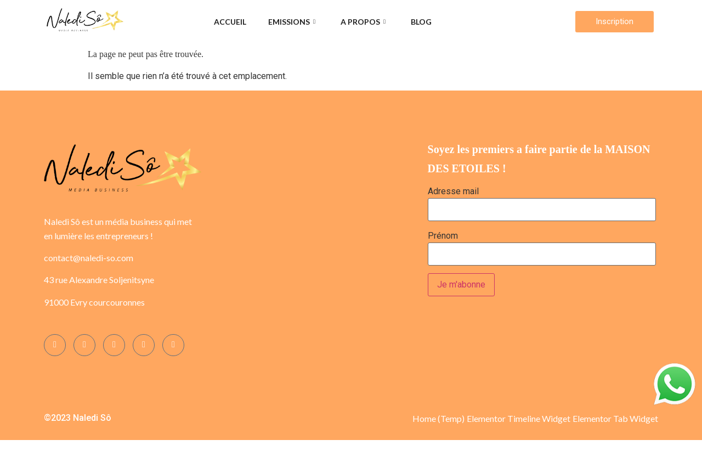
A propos (363, 21)
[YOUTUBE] (173, 345)
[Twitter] (114, 345)
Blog (421, 21)
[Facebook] (55, 345)
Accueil (230, 21)
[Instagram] (84, 345)
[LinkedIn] (144, 345)
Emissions (291, 21)
